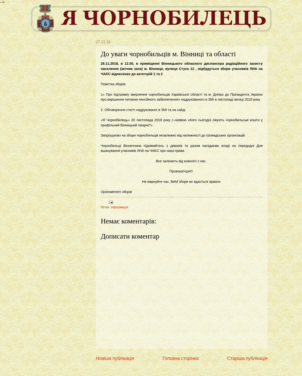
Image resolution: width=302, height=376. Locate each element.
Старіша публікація (247, 358)
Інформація (119, 207)
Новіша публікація (115, 358)
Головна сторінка (181, 358)
